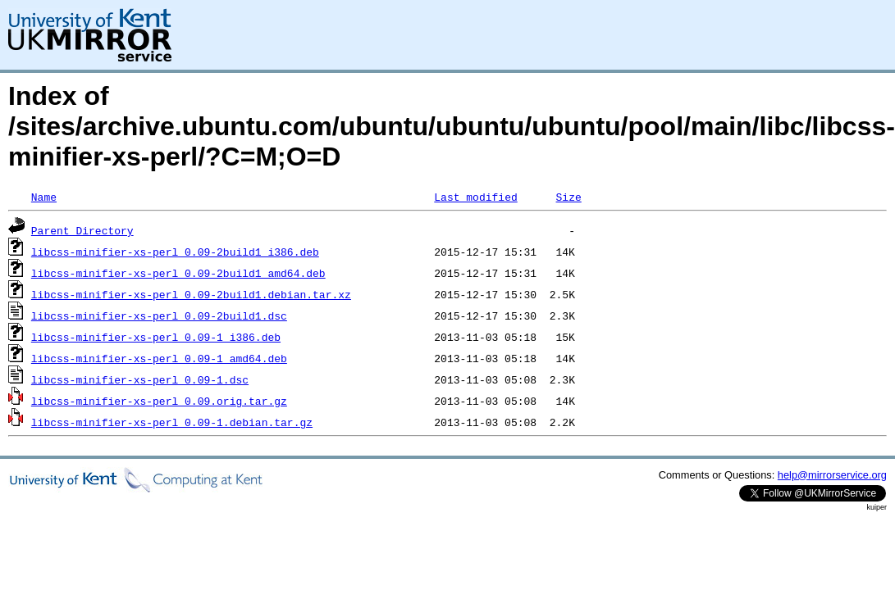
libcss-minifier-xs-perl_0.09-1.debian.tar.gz (172, 422)
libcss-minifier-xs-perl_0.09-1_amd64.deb (159, 358)
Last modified (475, 196)
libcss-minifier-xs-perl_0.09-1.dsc (140, 379)
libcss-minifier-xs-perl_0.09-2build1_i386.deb (175, 251)
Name (44, 196)
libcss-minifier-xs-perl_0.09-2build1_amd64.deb (178, 273)
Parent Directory (82, 230)
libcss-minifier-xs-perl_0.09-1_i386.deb (156, 336)
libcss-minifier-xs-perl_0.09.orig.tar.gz (159, 400)
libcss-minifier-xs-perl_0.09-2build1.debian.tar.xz (191, 294)
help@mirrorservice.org (832, 475)
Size (568, 196)
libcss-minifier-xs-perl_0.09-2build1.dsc (159, 315)
